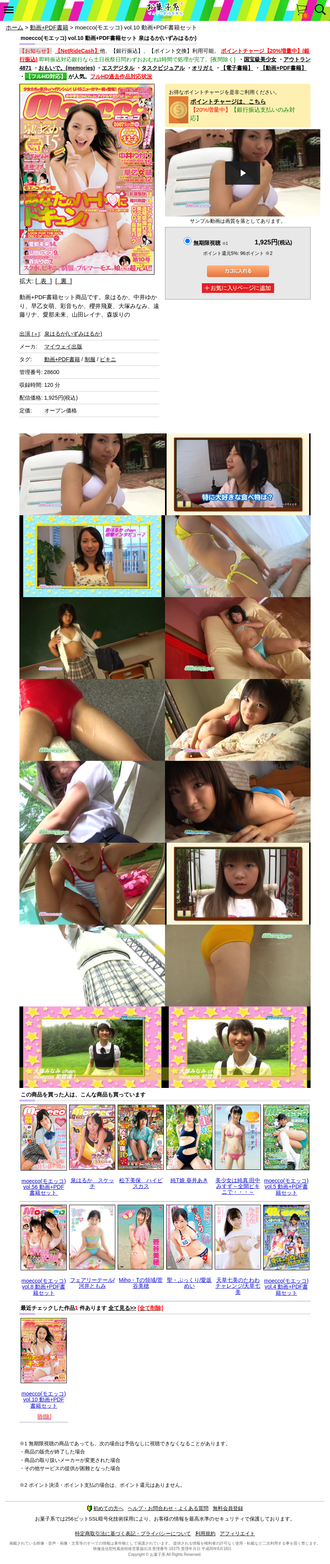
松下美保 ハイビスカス (141, 1183)
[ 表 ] (43, 281)
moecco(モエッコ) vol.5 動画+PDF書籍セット (286, 1187)
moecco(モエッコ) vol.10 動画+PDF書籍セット (43, 1400)
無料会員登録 (228, 1508)
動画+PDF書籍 (49, 27)
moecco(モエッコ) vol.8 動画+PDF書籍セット (43, 1287)
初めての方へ (105, 1508)
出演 (29, 334)
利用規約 (205, 1533)
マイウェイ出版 (63, 346)
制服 (90, 359)
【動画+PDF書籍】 (283, 68)
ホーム (14, 27)
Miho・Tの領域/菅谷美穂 (141, 1283)
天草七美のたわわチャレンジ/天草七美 (238, 1286)
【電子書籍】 (237, 68)
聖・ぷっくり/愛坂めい (189, 1283)
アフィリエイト (237, 1533)
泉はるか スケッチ (92, 1183)
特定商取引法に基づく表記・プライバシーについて (133, 1533)
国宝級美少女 (260, 59)
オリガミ (203, 68)
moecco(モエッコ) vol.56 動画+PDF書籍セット (43, 1187)
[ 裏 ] (63, 281)
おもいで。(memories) (66, 68)
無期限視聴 (210, 243)
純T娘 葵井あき (189, 1180)
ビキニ (108, 359)
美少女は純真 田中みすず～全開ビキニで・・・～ (238, 1186)
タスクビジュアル (163, 68)
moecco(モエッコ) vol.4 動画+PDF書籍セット (286, 1287)
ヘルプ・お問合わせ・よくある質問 (168, 1508)
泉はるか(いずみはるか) (73, 334)
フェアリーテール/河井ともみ (92, 1283)
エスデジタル (118, 68)
